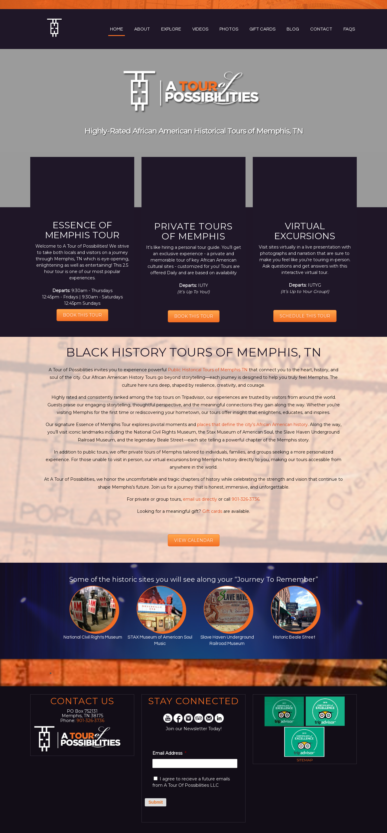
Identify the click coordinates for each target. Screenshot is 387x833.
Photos (229, 29)
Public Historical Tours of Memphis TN (207, 370)
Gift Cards (262, 29)
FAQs (349, 29)
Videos (200, 29)
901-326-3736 (245, 499)
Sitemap (305, 760)
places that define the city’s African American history (252, 424)
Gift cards (211, 511)
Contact (321, 29)
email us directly (200, 499)
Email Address (169, 753)
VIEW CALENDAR (193, 540)
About (142, 29)
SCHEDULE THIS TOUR (305, 316)
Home (116, 29)
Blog (293, 29)
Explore (171, 29)
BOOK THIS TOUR (82, 315)
